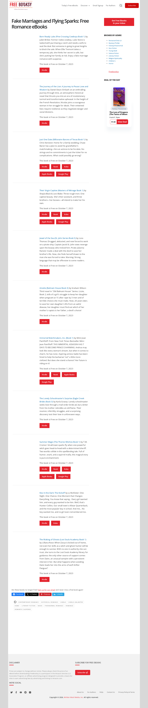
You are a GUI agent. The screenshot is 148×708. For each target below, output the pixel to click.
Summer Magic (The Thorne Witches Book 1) (60, 442)
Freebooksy (114, 71)
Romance (69, 606)
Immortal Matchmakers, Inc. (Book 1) (57, 338)
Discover (85, 5)
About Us (80, 692)
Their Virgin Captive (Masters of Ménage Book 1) (62, 190)
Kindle (44, 70)
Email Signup (98, 5)
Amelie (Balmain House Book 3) (54, 288)
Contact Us (111, 692)
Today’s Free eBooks (70, 5)
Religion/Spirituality (115, 58)
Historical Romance (49, 602)
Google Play (63, 174)
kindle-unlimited (76, 602)
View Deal (122, 122)
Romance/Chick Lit (115, 40)
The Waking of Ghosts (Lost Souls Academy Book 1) (63, 539)
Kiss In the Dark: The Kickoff (52, 492)
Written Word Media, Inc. (73, 697)
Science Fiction (114, 53)
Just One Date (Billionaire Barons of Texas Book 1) (62, 139)
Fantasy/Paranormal (116, 46)
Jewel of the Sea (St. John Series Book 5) (58, 238)
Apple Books (47, 174)
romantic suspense (23, 609)
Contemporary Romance (28, 602)
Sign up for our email (46, 590)
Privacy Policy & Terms (126, 692)
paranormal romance (54, 606)
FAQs (101, 692)
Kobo (66, 166)
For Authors (110, 5)
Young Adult (113, 51)
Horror (111, 63)
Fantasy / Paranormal (119, 109)
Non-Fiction (113, 48)
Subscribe (132, 5)
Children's (112, 61)
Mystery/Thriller (114, 43)
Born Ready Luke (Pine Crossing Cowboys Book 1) (62, 36)
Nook (55, 166)
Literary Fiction (28, 606)
